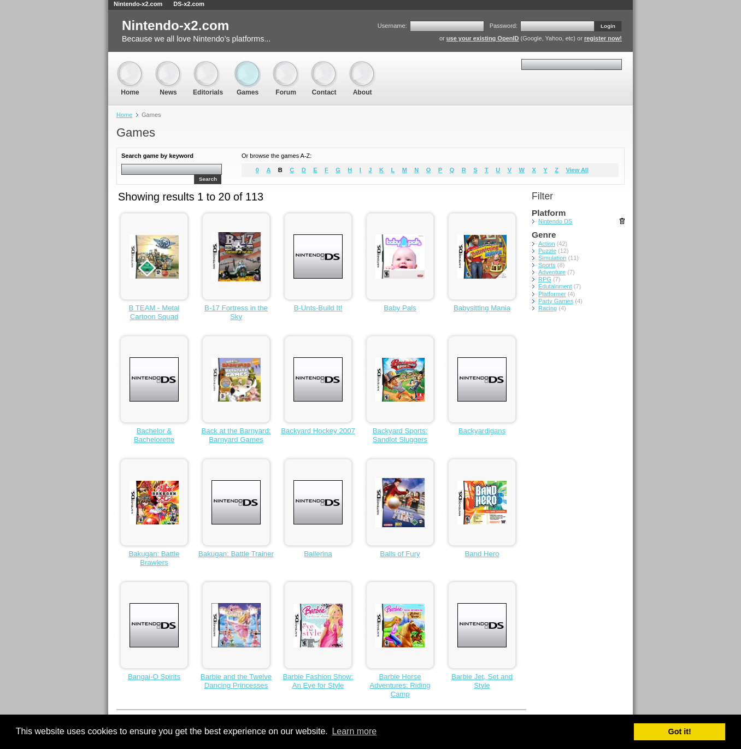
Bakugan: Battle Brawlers (153, 558)
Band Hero (481, 554)
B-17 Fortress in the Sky (236, 312)
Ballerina (318, 554)
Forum (285, 66)
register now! (603, 38)
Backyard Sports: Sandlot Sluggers (400, 435)
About (362, 66)
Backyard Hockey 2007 (318, 431)
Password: (503, 25)
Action (546, 243)
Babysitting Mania (482, 308)
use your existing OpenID (482, 38)
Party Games (555, 301)
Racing (547, 308)
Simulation (552, 258)
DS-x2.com (188, 4)
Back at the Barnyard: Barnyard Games (236, 435)
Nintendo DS (555, 221)
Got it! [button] (679, 731)
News (168, 66)
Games (247, 66)
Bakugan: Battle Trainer (236, 554)
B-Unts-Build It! (318, 308)
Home (130, 66)
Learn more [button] (354, 731)
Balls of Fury (400, 554)
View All (577, 170)
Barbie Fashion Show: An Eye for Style (318, 681)
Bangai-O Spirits (154, 677)
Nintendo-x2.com (138, 4)
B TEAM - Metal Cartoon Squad (154, 312)
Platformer (552, 294)
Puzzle (547, 250)
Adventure (552, 272)
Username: (392, 25)
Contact (324, 66)
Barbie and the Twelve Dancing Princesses (236, 681)
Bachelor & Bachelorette (154, 435)
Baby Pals (400, 308)
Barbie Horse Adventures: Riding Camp (399, 685)
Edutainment (555, 286)
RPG (544, 279)
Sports (547, 265)
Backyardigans (482, 431)
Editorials (208, 66)
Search (208, 179)
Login (608, 26)
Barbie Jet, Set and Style (482, 681)
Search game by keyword (157, 155)
